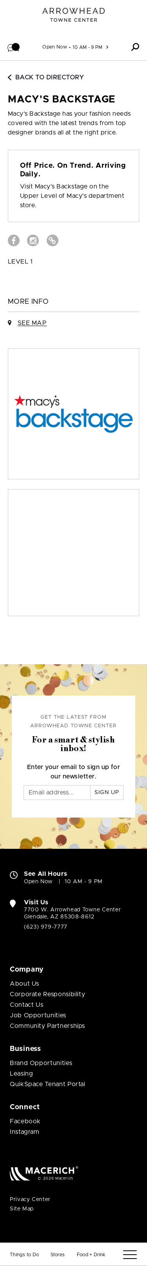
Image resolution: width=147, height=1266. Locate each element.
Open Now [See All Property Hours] (54, 47)
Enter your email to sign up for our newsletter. (73, 772)
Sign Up (106, 792)
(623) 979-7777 (45, 927)
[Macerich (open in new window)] (44, 1173)
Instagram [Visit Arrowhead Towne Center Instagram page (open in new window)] (25, 1132)
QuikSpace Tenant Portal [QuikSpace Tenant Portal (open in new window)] (47, 1084)
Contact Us (26, 1005)
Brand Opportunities (41, 1063)
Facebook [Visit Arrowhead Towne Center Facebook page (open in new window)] (25, 1121)
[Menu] (130, 1255)
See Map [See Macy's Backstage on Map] (32, 323)
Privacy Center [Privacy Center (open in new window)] (30, 1199)
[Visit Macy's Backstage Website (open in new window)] (52, 240)
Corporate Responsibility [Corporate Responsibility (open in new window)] (47, 994)
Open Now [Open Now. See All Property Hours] (38, 881)
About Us (24, 984)
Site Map (22, 1209)
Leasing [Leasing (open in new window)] (21, 1074)
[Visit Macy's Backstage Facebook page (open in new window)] (14, 240)
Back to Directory (46, 77)
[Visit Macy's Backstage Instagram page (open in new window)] (33, 240)
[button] (14, 47)
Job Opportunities (38, 1015)
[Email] (57, 792)
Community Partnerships (47, 1026)
